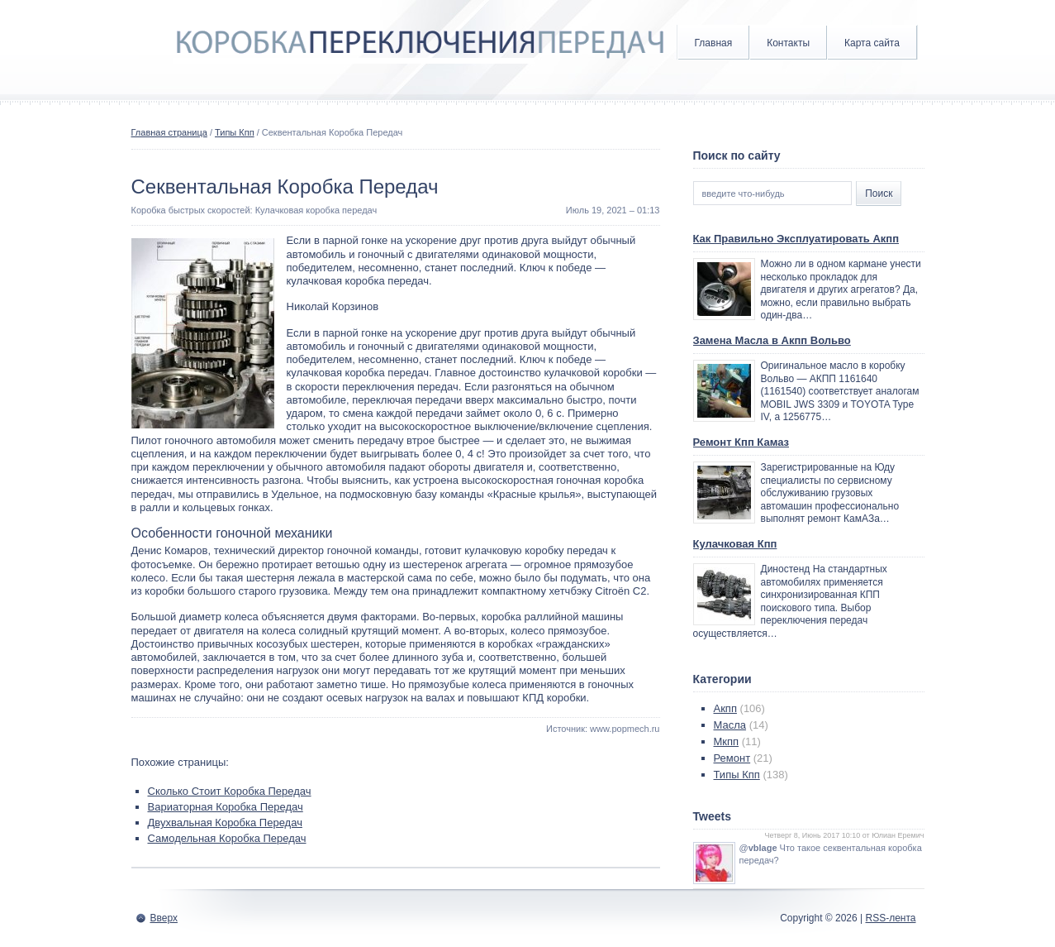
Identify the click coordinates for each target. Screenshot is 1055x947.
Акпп (725, 708)
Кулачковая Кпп (735, 544)
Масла (730, 725)
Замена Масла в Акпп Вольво (772, 340)
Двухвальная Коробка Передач (225, 822)
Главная (714, 43)
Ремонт (732, 758)
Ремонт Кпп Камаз (741, 442)
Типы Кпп (234, 132)
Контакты (788, 43)
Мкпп (726, 741)
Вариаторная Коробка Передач (225, 807)
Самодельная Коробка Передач (227, 838)
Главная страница (169, 132)
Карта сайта (872, 43)
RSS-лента (890, 918)
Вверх (164, 918)
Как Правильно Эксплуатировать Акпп (796, 238)
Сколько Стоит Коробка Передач (229, 791)
